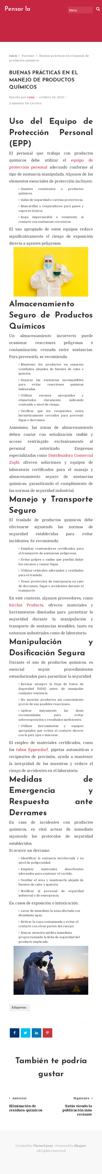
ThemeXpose (43, 1145)
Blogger (80, 1145)
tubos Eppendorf (32, 750)
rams (31, 97)
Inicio (13, 56)
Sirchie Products (26, 605)
